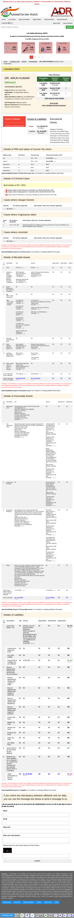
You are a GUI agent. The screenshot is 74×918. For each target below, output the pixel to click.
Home (3, 19)
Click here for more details (54, 98)
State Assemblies (24, 19)
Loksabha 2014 (15, 61)
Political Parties (49, 19)
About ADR (56, 23)
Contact (39, 902)
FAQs (56, 902)
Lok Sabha (12, 19)
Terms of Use (48, 902)
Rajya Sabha (37, 19)
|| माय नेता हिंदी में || (7, 23)
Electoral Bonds (62, 19)
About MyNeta (67, 23)
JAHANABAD (33, 61)
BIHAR (24, 61)
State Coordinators (28, 902)
